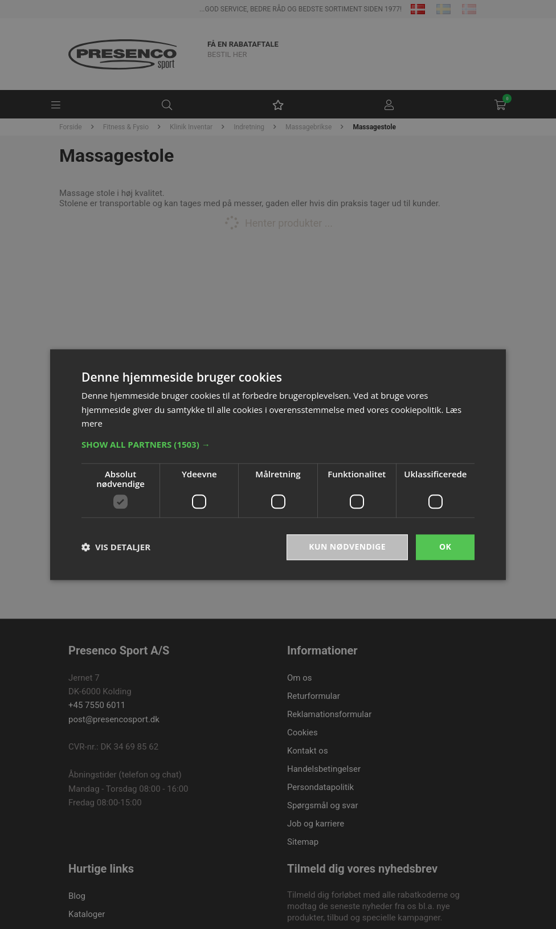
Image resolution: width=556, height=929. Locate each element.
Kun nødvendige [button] (347, 546)
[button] (278, 444)
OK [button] (445, 546)
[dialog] (278, 464)
